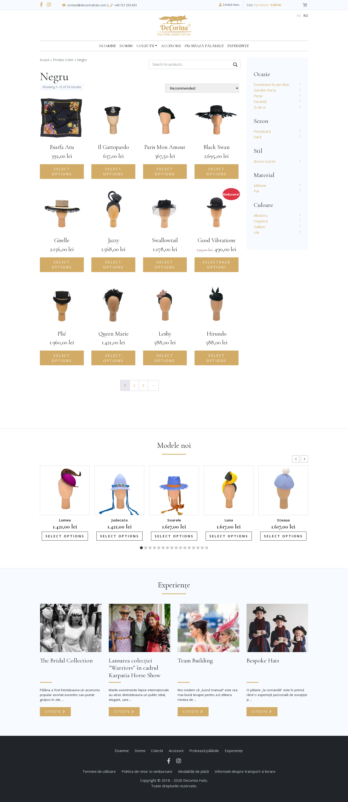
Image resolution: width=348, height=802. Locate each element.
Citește (55, 711)
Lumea (65, 520)
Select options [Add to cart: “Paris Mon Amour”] (165, 171)
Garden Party (265, 90)
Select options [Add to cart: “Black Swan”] (216, 171)
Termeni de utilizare (99, 771)
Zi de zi (260, 107)
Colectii (145, 45)
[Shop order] (202, 88)
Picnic (258, 95)
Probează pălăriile (204, 45)
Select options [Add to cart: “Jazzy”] (113, 264)
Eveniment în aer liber (272, 84)
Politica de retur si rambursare (147, 771)
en (299, 15)
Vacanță (260, 101)
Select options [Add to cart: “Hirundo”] (216, 358)
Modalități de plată (193, 771)
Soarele (174, 520)
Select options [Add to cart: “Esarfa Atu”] (62, 171)
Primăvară (262, 131)
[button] (304, 459)
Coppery (261, 220)
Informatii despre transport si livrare (245, 771)
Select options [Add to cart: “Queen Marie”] (113, 358)
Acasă (44, 59)
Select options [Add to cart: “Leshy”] (165, 358)
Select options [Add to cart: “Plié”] (62, 358)
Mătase (260, 185)
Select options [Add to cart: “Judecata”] (119, 536)
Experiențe (238, 45)
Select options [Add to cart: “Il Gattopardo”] (113, 171)
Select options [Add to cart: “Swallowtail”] (165, 264)
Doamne (107, 45)
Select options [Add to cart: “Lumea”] (64, 536)
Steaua (283, 520)
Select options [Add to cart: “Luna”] (228, 536)
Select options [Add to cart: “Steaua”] (283, 536)
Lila (256, 232)
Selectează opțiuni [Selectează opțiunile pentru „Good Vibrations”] (216, 264)
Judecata (119, 520)
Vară (257, 136)
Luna (229, 520)
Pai (256, 191)
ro (306, 15)
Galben (259, 226)
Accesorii (171, 45)
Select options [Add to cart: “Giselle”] (62, 264)
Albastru (261, 215)
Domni (126, 45)
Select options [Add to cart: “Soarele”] (174, 536)
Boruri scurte (265, 161)
